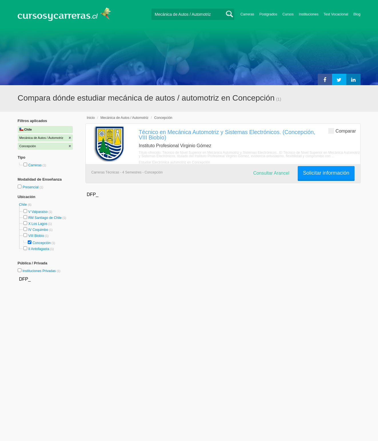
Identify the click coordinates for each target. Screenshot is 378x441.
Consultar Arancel (271, 173)
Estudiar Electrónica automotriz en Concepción (174, 162)
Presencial (31, 187)
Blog (357, 14)
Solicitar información (326, 173)
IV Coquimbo (38, 230)
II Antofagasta (38, 249)
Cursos (287, 14)
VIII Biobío (36, 236)
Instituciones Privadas (41, 271)
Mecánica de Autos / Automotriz (125, 118)
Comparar (342, 130)
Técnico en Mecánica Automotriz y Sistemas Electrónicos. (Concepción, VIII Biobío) (227, 135)
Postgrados (268, 14)
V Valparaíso (38, 212)
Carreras (247, 14)
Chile (23, 205)
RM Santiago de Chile (45, 218)
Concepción (42, 243)
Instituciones (309, 14)
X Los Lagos (37, 224)
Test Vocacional (336, 14)
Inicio (91, 118)
